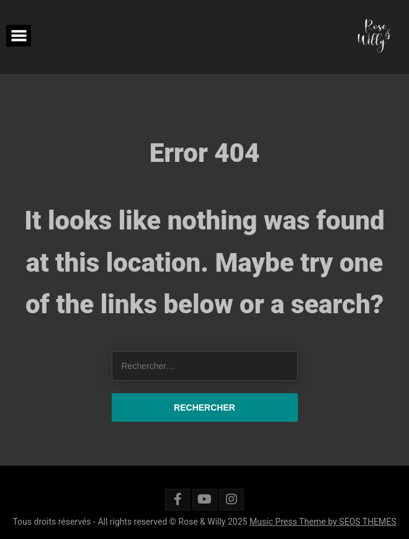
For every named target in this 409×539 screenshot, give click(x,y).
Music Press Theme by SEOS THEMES (323, 522)
